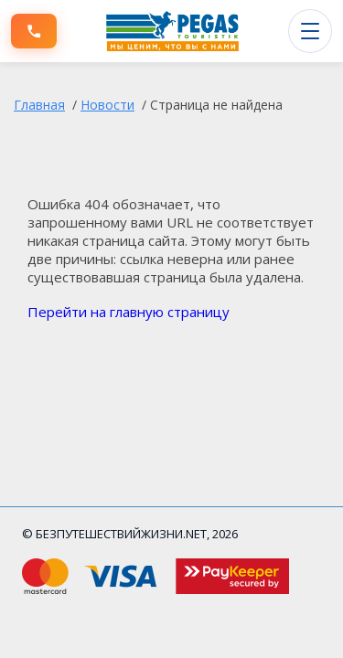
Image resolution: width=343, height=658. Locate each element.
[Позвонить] (34, 31)
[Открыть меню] (310, 31)
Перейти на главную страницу (128, 311)
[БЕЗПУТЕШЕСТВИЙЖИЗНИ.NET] (173, 31)
